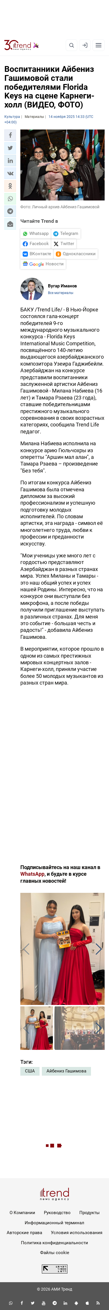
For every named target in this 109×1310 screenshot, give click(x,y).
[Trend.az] (21, 45)
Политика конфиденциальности (54, 1242)
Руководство (57, 1212)
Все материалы (60, 293)
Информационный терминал (54, 1222)
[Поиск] (71, 45)
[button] (10, 135)
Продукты (89, 1212)
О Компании (22, 1212)
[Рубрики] (98, 45)
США (30, 1071)
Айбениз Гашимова (66, 1071)
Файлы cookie (54, 1252)
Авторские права (24, 1232)
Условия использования (76, 1232)
